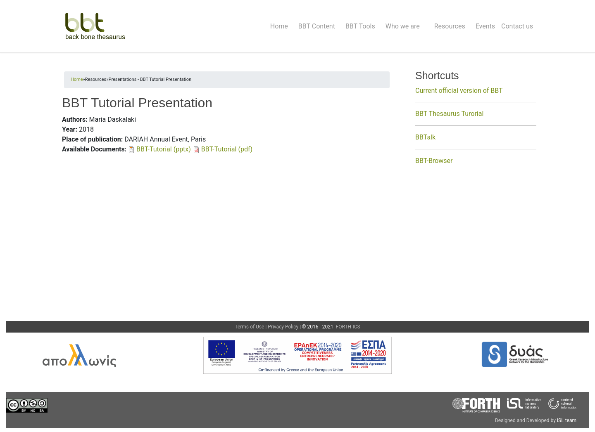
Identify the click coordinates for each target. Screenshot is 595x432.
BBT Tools (360, 26)
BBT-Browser (433, 161)
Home (279, 26)
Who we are (403, 26)
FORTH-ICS (347, 327)
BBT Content (316, 26)
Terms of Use (249, 327)
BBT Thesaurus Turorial (449, 114)
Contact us (517, 26)
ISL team (566, 420)
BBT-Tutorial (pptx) (163, 149)
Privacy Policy (283, 327)
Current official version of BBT (459, 90)
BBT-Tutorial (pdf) (226, 149)
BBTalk (425, 137)
